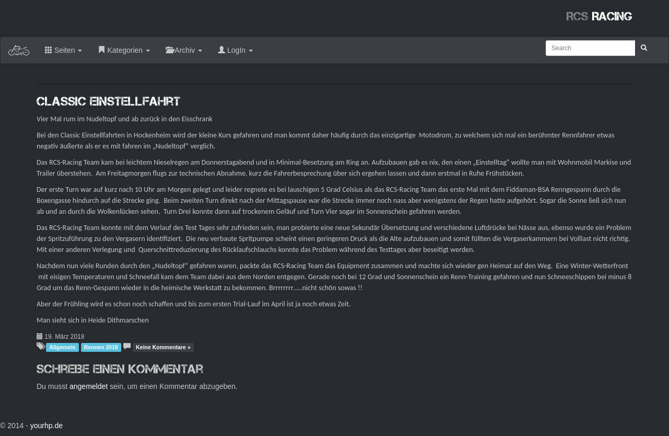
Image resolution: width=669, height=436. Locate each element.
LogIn (235, 50)
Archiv (184, 50)
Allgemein (62, 347)
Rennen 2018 (101, 347)
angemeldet (89, 386)
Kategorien (124, 50)
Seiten (63, 50)
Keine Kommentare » (163, 347)
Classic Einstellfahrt (108, 101)
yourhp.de (46, 425)
